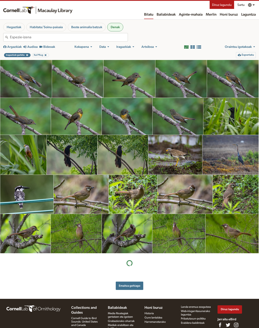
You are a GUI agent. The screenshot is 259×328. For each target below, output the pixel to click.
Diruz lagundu (222, 4)
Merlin (211, 14)
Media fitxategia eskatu (121, 316)
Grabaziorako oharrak (121, 304)
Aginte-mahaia (191, 14)
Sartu (241, 4)
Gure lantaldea (153, 300)
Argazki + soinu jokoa (121, 324)
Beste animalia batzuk (86, 27)
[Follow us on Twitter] (228, 308)
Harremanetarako (155, 305)
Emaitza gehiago (129, 246)
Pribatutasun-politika (193, 302)
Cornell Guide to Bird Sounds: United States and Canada (84, 305)
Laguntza (248, 14)
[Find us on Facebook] (220, 308)
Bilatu (148, 14)
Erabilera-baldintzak (193, 306)
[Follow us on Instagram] (236, 308)
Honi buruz (229, 14)
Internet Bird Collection (85, 316)
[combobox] (69, 37)
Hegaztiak (14, 27)
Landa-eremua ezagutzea (196, 290)
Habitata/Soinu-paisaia (46, 27)
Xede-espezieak (117, 320)
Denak (115, 27)
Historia (149, 296)
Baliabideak (166, 14)
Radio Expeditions (82, 312)
